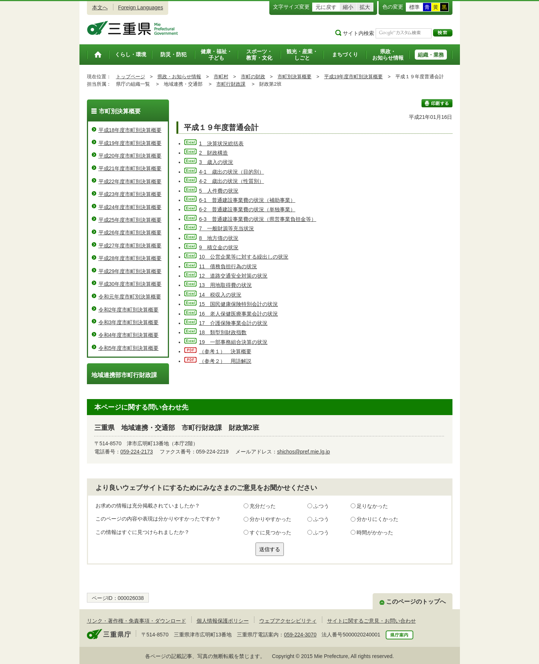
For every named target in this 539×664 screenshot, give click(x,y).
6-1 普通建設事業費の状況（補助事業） (247, 200)
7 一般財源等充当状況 (226, 228)
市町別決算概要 (294, 76)
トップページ (130, 76)
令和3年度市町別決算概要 (128, 322)
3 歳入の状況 (216, 162)
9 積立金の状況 (219, 247)
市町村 (221, 76)
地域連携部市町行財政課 (124, 375)
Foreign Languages (140, 7)
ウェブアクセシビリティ (288, 621)
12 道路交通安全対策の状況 (233, 276)
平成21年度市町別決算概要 (130, 168)
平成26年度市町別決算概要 (130, 232)
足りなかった (372, 506)
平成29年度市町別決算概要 (130, 271)
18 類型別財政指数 (223, 332)
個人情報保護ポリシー (223, 621)
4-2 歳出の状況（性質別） (231, 181)
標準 (414, 7)
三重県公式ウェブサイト (132, 28)
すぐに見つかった (270, 532)
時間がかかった (375, 532)
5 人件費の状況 (219, 191)
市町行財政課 (230, 84)
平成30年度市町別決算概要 (130, 284)
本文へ (100, 7)
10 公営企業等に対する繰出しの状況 (244, 257)
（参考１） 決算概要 (225, 351)
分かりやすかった (270, 519)
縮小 (348, 7)
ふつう (321, 506)
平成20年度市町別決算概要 (130, 156)
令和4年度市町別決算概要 (128, 335)
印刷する (437, 103)
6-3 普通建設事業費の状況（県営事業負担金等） (257, 219)
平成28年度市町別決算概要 (130, 258)
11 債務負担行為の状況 (228, 266)
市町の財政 (253, 76)
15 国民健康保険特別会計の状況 (238, 304)
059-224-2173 (136, 452)
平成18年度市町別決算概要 (130, 130)
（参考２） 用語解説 (225, 361)
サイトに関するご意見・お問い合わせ (371, 621)
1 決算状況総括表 (221, 143)
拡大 (365, 7)
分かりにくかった (377, 519)
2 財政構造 (213, 153)
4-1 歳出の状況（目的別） (231, 172)
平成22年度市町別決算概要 (130, 181)
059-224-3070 (300, 635)
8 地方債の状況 (219, 238)
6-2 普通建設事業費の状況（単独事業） (247, 209)
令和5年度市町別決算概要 (128, 348)
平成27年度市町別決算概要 (130, 246)
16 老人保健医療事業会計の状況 (238, 314)
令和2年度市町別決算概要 (128, 310)
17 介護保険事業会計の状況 (233, 323)
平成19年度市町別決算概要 (353, 76)
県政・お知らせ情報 (179, 76)
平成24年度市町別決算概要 (130, 207)
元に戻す (326, 7)
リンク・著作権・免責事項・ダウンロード (136, 621)
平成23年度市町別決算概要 (130, 194)
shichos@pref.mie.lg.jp (303, 452)
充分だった (263, 506)
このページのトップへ (416, 601)
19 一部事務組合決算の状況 (233, 342)
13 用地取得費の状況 (225, 285)
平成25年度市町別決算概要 (130, 220)
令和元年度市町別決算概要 (129, 297)
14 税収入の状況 (220, 295)
